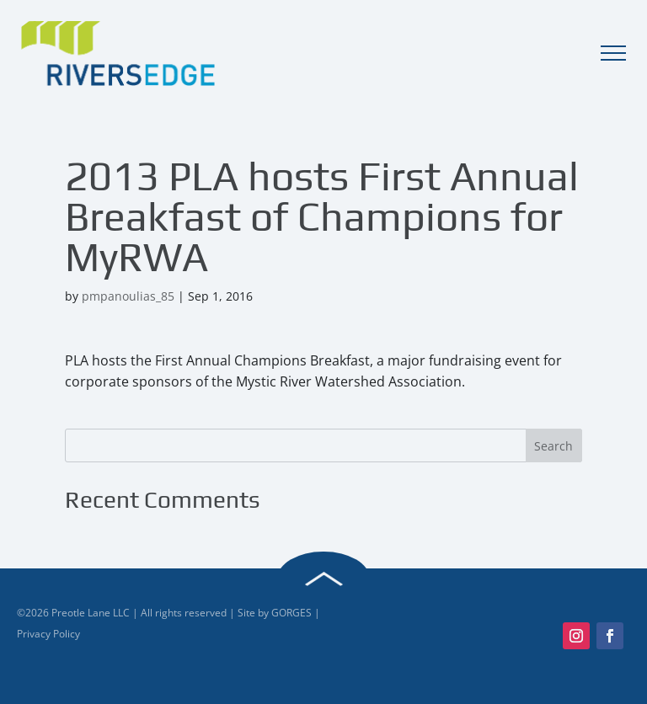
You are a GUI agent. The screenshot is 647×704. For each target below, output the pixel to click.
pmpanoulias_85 (128, 296)
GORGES (291, 612)
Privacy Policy (48, 634)
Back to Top (323, 579)
